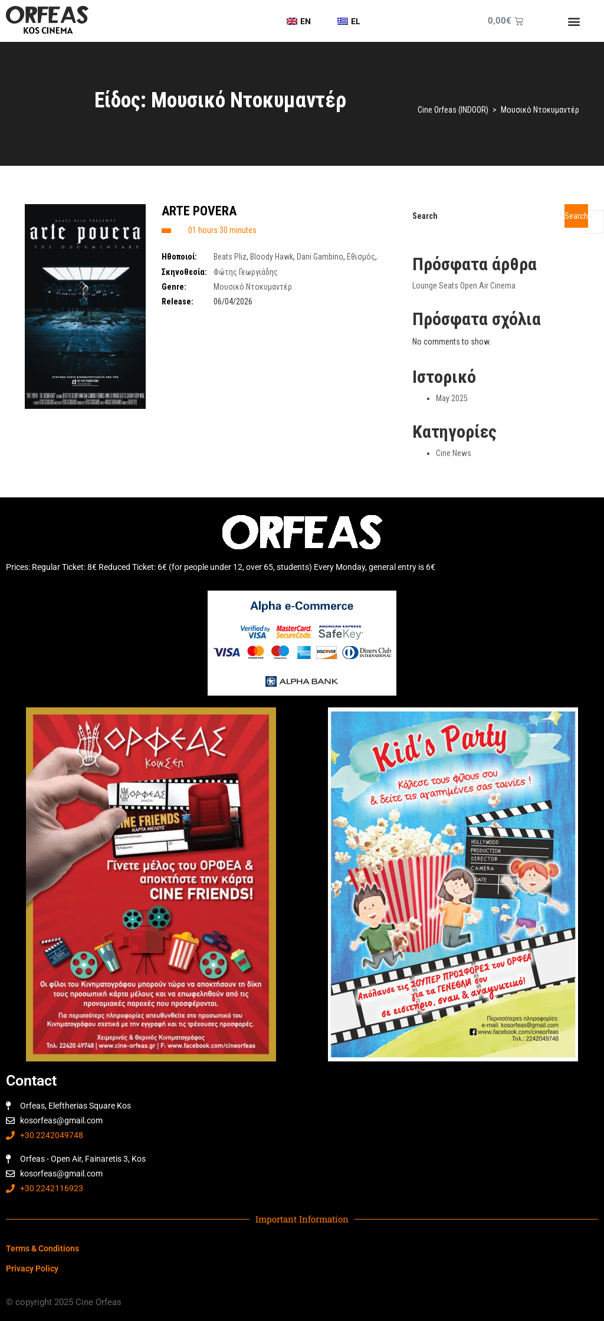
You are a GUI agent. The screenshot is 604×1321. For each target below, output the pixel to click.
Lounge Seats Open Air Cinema (464, 285)
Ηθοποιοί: (179, 256)
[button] (573, 21)
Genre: (174, 286)
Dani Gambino (320, 256)
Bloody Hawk (271, 256)
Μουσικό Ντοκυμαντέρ (253, 286)
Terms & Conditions (42, 1248)
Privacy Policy (32, 1268)
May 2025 (452, 398)
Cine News (453, 453)
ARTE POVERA (199, 211)
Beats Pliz (230, 256)
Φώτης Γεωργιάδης (246, 272)
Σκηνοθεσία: (184, 272)
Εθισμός (361, 256)
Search (425, 216)
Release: (177, 301)
